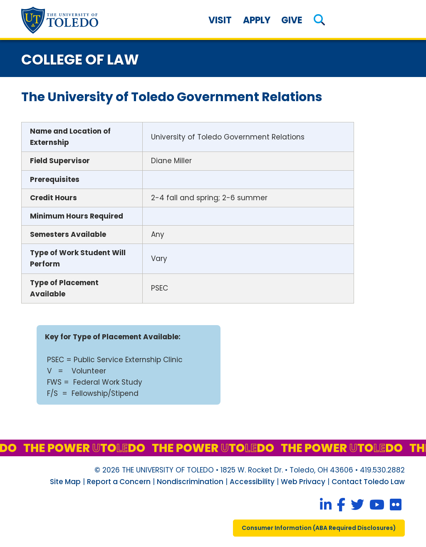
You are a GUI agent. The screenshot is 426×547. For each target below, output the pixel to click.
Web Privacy (303, 482)
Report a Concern (119, 482)
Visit (220, 20)
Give (291, 20)
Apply (256, 20)
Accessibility (252, 482)
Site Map (65, 482)
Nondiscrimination (190, 482)
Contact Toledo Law (368, 482)
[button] (319, 20)
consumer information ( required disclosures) (319, 528)
